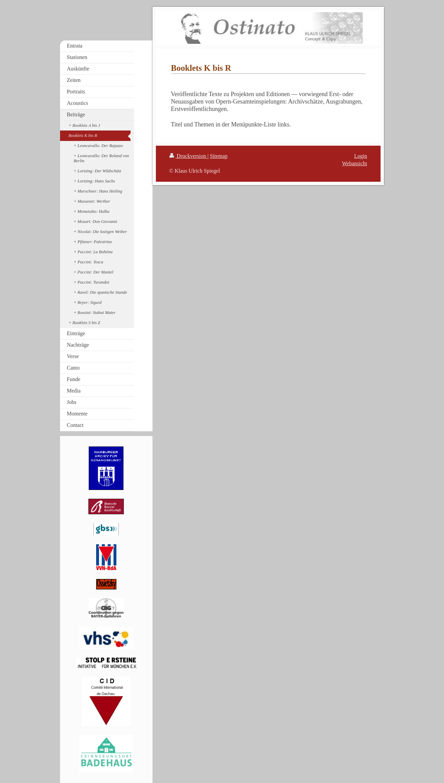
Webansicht (354, 163)
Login (360, 156)
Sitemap (218, 156)
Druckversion (188, 156)
